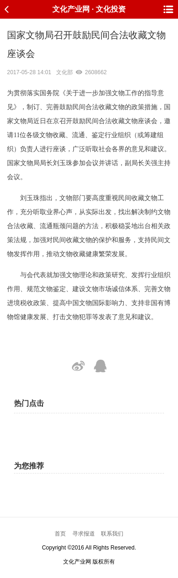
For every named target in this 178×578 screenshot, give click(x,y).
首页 (60, 533)
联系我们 (112, 533)
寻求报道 (83, 533)
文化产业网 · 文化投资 (89, 9)
